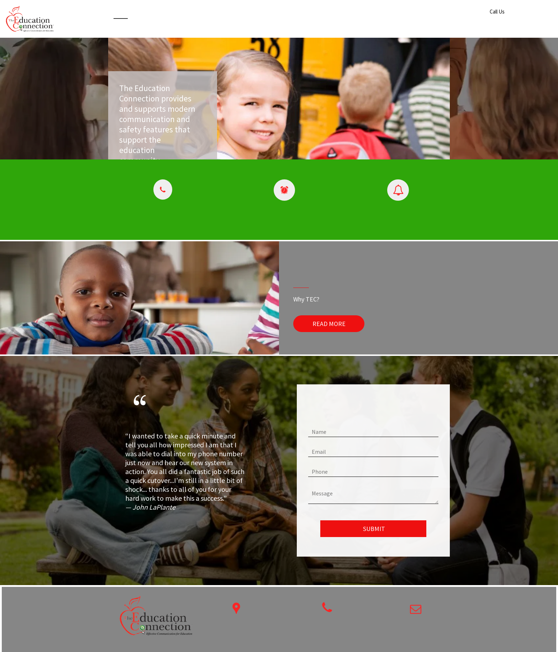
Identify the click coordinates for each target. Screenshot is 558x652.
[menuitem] (120, 14)
